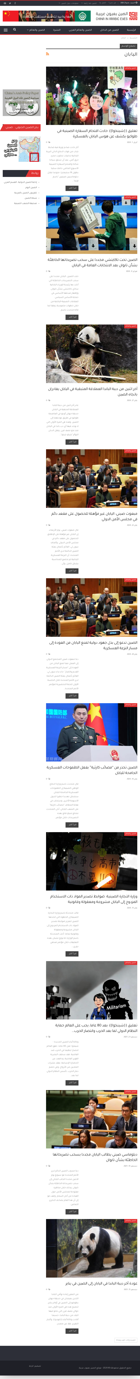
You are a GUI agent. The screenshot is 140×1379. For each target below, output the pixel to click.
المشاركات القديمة (125, 1340)
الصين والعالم (130, 68)
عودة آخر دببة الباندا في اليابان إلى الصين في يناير (101, 1284)
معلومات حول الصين (69, 4)
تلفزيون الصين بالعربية (25, 193)
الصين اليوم (31, 188)
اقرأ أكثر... (72, 188)
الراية (31, 1366)
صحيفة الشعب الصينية (25, 203)
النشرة (56, 30)
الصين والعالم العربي (80, 30)
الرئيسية (131, 30)
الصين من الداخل (109, 30)
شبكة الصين (31, 198)
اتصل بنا (102, 3)
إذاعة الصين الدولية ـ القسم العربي (20, 182)
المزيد (41, 30)
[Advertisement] (22, 62)
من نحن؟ (112, 3)
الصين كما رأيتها (90, 4)
